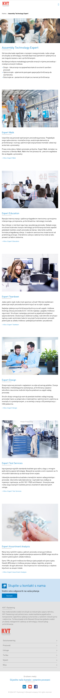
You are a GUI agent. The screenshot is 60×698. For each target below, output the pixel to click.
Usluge (30, 650)
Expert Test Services (12, 463)
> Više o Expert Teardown (10, 325)
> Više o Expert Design (9, 408)
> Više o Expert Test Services (11, 491)
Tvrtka (30, 655)
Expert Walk (8, 132)
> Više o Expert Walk (9, 158)
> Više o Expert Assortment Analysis (14, 572)
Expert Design (9, 379)
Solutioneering (30, 640)
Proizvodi (30, 645)
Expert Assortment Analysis (16, 546)
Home (4, 13)
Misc (30, 665)
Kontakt (9, 596)
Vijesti (30, 660)
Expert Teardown (10, 296)
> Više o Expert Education (10, 241)
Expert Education (10, 213)
